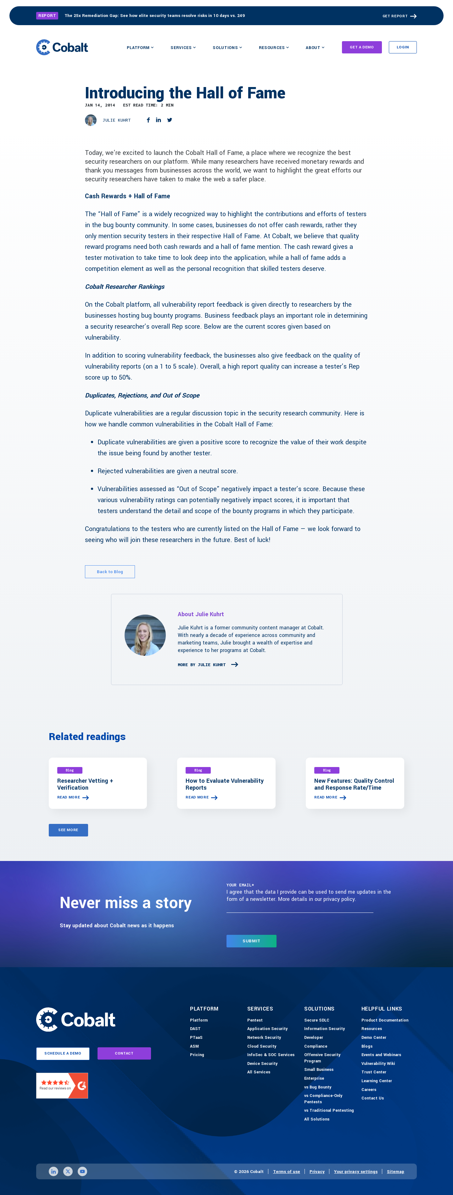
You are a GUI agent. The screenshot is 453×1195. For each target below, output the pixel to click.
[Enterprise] (314, 1079)
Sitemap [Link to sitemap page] (395, 1172)
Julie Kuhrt (117, 120)
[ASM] (194, 1047)
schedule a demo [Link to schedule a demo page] (62, 1053)
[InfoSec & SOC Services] (270, 1055)
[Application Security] (267, 1029)
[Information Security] (324, 1029)
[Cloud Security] (261, 1047)
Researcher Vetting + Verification (85, 784)
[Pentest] (255, 1020)
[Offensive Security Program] (331, 1058)
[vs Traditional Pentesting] (329, 1111)
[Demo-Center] (373, 1038)
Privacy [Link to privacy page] (317, 1172)
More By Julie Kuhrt (202, 664)
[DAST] (195, 1029)
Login (403, 47)
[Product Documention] (384, 1020)
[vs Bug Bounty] (317, 1087)
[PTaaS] (196, 1038)
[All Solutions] (316, 1119)
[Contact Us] (372, 1098)
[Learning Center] (376, 1081)
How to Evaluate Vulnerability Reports (225, 784)
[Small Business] (318, 1070)
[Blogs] (366, 1047)
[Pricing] (197, 1055)
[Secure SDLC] (316, 1020)
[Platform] (199, 1020)
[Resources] (371, 1029)
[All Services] (258, 1072)
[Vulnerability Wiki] (378, 1064)
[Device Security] (262, 1064)
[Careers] (368, 1090)
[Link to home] (62, 47)
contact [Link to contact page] (124, 1053)
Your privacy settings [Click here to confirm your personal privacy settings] (356, 1172)
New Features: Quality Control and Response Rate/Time (354, 784)
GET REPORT (395, 16)
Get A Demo (362, 47)
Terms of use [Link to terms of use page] (286, 1172)
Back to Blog (110, 572)
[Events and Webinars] (381, 1055)
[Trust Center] (373, 1072)
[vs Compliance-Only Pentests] (331, 1099)
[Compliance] (315, 1047)
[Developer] (313, 1038)
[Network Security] (264, 1038)
